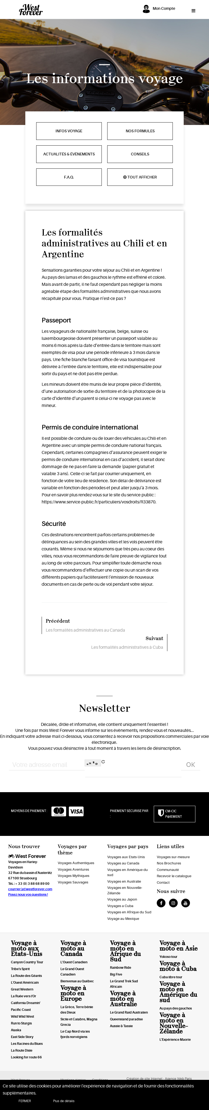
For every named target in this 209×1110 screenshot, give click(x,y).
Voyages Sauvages (73, 882)
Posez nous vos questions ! (28, 894)
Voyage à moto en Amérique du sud (178, 992)
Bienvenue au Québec (77, 981)
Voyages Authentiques (76, 863)
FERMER (25, 1101)
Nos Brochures (169, 863)
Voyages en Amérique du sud (127, 872)
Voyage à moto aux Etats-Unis (26, 948)
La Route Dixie (21, 1050)
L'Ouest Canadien (73, 962)
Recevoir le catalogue (174, 876)
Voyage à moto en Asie (178, 945)
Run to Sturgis (21, 1023)
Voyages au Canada (123, 863)
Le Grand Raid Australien (129, 1012)
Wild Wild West (22, 1016)
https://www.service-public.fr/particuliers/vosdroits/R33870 (98, 502)
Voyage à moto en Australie (123, 999)
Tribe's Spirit (20, 969)
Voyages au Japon (122, 899)
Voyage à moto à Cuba (177, 966)
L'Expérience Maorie (175, 1040)
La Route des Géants (26, 976)
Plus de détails (64, 1101)
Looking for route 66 (26, 1057)
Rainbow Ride (120, 968)
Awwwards (12, 23)
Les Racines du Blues (27, 1044)
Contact (163, 882)
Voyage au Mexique (123, 919)
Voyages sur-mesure (173, 857)
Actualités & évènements (69, 154)
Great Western (22, 989)
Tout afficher (140, 177)
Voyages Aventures (73, 869)
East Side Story (22, 1037)
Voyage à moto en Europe (73, 993)
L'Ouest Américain (25, 982)
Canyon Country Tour (27, 962)
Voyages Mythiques (73, 876)
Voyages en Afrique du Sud (129, 912)
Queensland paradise (126, 1019)
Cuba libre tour (170, 977)
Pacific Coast (21, 1010)
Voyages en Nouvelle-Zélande (124, 890)
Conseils (140, 154)
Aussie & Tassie (121, 1026)
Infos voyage (69, 131)
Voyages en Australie (124, 881)
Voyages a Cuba (120, 906)
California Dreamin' (25, 1003)
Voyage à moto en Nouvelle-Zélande (173, 1023)
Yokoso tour (168, 957)
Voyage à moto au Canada (73, 948)
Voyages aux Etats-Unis (126, 857)
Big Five (116, 974)
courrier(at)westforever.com (30, 889)
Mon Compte (164, 8)
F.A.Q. (69, 177)
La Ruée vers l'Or (23, 996)
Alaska (16, 1030)
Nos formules (140, 131)
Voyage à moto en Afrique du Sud (125, 951)
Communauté (168, 870)
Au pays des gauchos (175, 1008)
